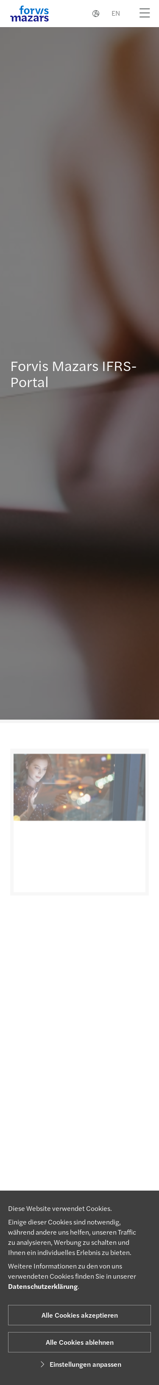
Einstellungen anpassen (79, 1364)
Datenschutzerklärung (43, 1286)
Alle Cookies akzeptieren (80, 1315)
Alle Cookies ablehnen (80, 1342)
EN (116, 13)
